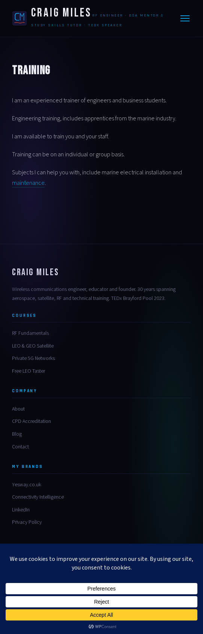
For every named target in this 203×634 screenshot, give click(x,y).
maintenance (28, 183)
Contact (20, 447)
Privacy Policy (27, 522)
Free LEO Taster (28, 371)
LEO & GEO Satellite (33, 346)
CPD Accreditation (31, 421)
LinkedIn (21, 510)
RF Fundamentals (30, 333)
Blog (17, 434)
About (18, 409)
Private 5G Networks (33, 358)
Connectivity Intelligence (38, 497)
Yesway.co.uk (26, 485)
